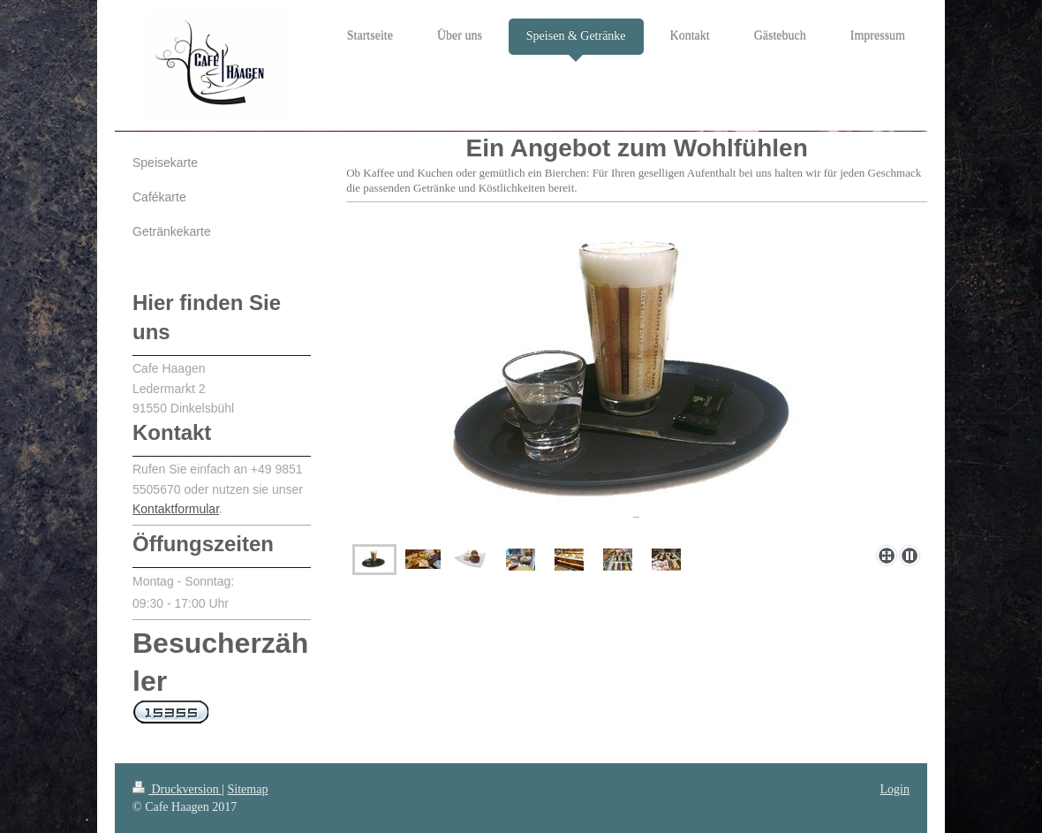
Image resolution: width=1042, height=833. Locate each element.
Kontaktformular (175, 509)
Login (895, 789)
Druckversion (177, 789)
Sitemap (248, 789)
